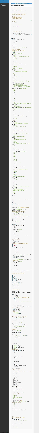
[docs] (31, 20)
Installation (2, 3)
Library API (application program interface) (4, 5)
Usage (1, 4)
